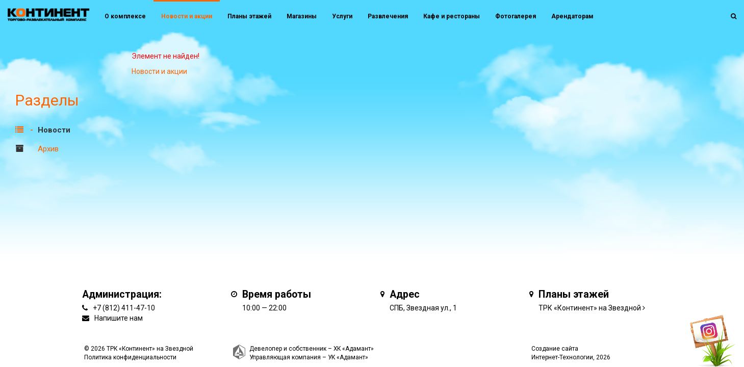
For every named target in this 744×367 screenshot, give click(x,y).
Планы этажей (249, 16)
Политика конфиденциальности (130, 357)
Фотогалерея (515, 16)
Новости (54, 130)
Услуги (342, 16)
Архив (48, 148)
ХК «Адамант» (353, 348)
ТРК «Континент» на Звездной (589, 308)
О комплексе (125, 16)
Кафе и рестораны (451, 16)
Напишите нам (118, 318)
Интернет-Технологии (562, 357)
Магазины (302, 16)
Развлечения (388, 16)
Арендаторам (572, 16)
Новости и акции (186, 16)
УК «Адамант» (348, 357)
